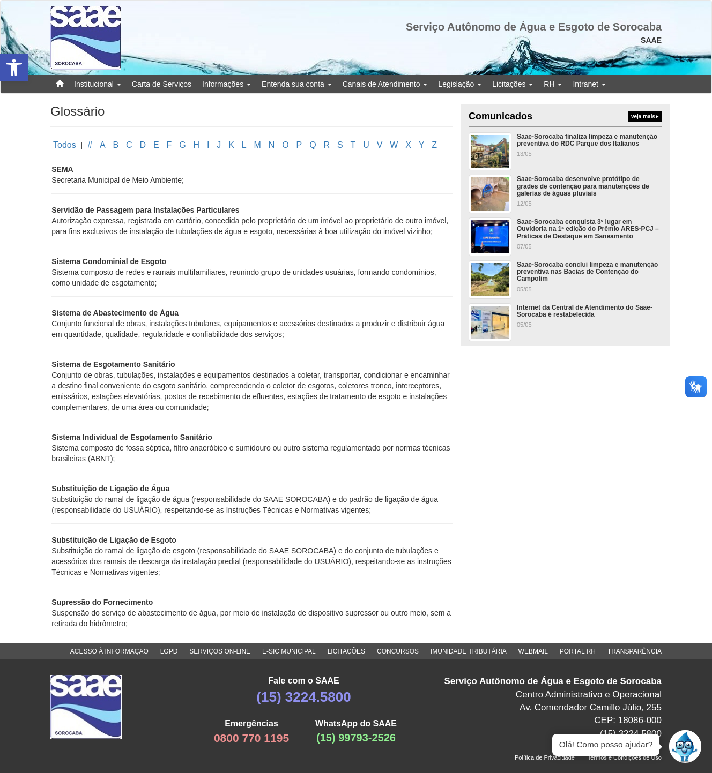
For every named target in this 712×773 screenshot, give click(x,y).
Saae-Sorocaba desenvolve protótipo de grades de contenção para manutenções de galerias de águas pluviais (583, 186)
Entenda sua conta (297, 84)
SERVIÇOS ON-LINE (219, 651)
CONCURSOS (398, 651)
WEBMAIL (533, 651)
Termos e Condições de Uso (625, 757)
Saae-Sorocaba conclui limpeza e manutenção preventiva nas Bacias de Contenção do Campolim (587, 271)
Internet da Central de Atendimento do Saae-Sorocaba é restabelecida (584, 311)
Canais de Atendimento (385, 84)
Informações (226, 84)
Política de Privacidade (545, 757)
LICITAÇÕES (346, 651)
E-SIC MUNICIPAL (289, 651)
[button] (14, 67)
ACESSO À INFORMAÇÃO (109, 651)
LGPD (169, 651)
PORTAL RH (578, 651)
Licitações (512, 84)
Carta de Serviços (161, 84)
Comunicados (565, 116)
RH (553, 84)
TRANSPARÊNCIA (634, 651)
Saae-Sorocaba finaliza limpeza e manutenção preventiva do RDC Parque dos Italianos (587, 140)
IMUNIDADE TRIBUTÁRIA (469, 651)
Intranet (589, 84)
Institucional (97, 84)
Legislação (459, 84)
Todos (64, 144)
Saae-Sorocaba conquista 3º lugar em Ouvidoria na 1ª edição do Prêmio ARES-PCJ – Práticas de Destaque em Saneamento (588, 228)
